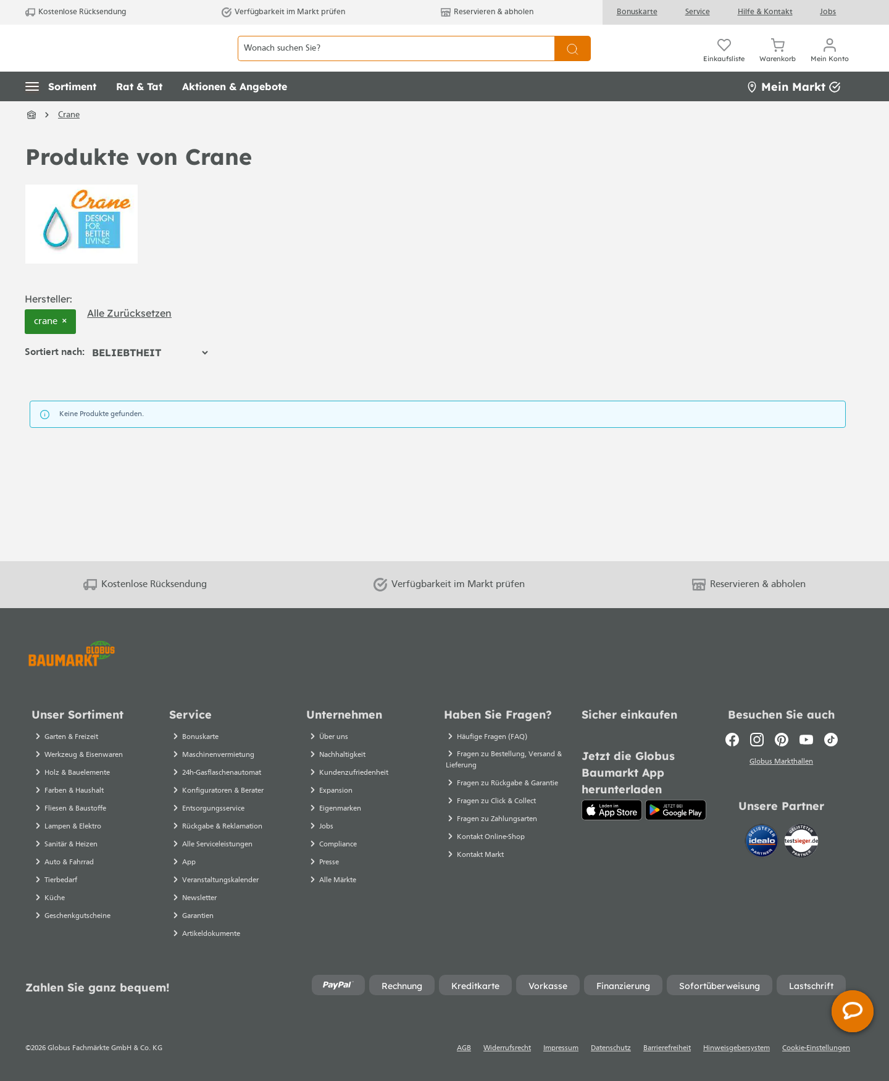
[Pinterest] (781, 739)
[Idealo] (763, 843)
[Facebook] (732, 739)
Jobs (828, 12)
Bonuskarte (637, 12)
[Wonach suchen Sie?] (396, 62)
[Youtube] (806, 739)
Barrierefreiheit (667, 1048)
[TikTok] (831, 739)
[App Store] (612, 810)
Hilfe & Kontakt (765, 12)
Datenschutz (611, 1048)
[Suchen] (572, 62)
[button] (60, 114)
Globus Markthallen (781, 763)
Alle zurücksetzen (129, 340)
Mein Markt (793, 114)
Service (697, 12)
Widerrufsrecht (507, 1048)
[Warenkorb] (777, 62)
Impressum (560, 1048)
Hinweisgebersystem (736, 1048)
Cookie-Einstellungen (816, 1048)
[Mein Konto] (829, 62)
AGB (464, 1048)
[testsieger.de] (801, 843)
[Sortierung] (150, 380)
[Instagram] (757, 739)
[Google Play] (675, 810)
